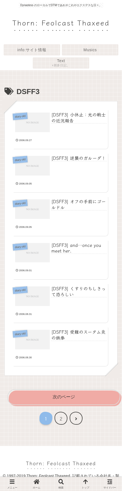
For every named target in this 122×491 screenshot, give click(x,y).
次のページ (64, 396)
